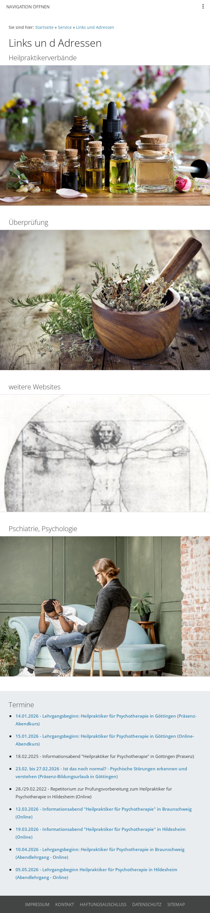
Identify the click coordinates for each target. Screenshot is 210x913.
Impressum (37, 904)
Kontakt (64, 904)
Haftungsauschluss (103, 904)
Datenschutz (147, 904)
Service (65, 27)
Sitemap (176, 904)
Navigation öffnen (28, 7)
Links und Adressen (95, 27)
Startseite (44, 27)
